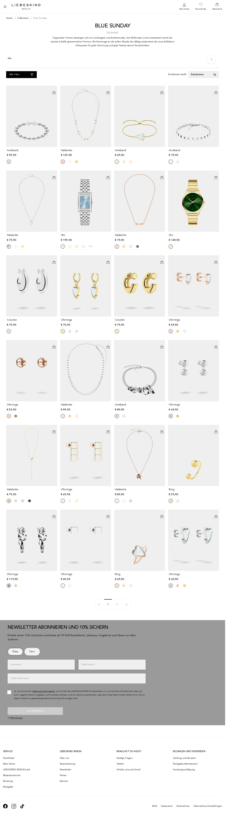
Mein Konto (184, 9)
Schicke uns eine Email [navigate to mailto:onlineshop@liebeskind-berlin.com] (128, 770)
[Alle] (9, 59)
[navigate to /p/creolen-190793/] (32, 322)
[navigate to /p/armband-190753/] (32, 152)
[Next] (211, 59)
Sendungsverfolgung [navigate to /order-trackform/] (184, 770)
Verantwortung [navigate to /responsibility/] (67, 764)
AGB (154, 806)
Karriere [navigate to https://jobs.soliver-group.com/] (64, 781)
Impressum (167, 806)
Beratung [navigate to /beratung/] (8, 781)
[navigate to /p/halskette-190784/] (140, 237)
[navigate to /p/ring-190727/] (140, 576)
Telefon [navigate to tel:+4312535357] (120, 764)
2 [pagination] (117, 604)
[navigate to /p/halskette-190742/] (32, 237)
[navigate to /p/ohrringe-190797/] (194, 407)
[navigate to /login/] (184, 7)
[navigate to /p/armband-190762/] (194, 152)
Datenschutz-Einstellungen (208, 806)
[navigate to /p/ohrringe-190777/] (194, 576)
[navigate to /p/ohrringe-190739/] (86, 492)
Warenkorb (217, 9)
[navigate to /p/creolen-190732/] (140, 322)
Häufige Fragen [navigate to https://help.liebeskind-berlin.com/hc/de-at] (124, 758)
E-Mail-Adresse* (20, 678)
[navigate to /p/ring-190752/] (194, 492)
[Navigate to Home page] (26, 7)
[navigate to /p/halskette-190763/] (32, 492)
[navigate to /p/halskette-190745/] (86, 407)
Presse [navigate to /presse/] (63, 775)
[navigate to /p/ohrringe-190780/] (86, 322)
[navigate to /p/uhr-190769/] (86, 237)
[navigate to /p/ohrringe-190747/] (194, 322)
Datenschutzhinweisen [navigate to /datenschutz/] (43, 691)
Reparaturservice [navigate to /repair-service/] (12, 775)
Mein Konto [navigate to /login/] (9, 764)
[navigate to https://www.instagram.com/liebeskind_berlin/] (13, 806)
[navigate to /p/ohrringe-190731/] (32, 407)
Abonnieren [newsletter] (35, 711)
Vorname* (16, 664)
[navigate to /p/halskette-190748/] (86, 152)
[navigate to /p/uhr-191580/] (194, 237)
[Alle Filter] (21, 74)
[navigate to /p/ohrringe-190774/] (32, 576)
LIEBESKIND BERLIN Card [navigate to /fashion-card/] (16, 770)
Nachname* (88, 664)
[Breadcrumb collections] (22, 18)
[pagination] (126, 604)
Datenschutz (183, 806)
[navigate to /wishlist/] (200, 6)
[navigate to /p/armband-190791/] (140, 152)
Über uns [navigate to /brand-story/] (64, 758)
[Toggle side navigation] (5, 7)
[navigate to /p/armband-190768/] (140, 407)
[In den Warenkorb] (54, 92)
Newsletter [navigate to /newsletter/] (65, 770)
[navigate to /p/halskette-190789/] (140, 492)
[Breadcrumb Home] (9, 18)
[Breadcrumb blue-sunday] (39, 18)
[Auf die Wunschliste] (54, 89)
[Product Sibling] (9, 162)
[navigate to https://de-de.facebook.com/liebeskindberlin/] (5, 806)
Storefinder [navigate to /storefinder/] (9, 758)
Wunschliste (200, 9)
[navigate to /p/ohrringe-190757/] (86, 576)
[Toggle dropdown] (203, 74)
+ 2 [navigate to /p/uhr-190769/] (90, 246)
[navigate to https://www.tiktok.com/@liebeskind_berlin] (22, 806)
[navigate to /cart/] (217, 6)
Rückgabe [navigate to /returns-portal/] (8, 787)
